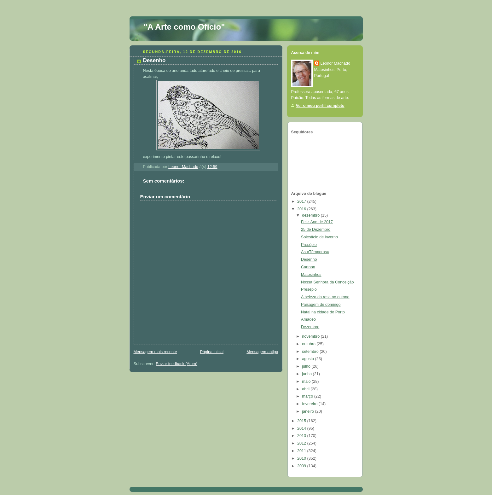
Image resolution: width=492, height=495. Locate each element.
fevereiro (310, 404)
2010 (302, 458)
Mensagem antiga (262, 352)
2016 (302, 209)
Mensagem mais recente (155, 352)
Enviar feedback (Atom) (176, 364)
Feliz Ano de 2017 (317, 222)
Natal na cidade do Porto (323, 312)
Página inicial (211, 352)
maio (307, 381)
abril (306, 389)
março (308, 396)
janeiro (308, 411)
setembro (311, 351)
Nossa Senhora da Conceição (327, 282)
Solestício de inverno (319, 237)
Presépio (309, 244)
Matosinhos (311, 274)
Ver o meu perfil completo (320, 105)
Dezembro (310, 327)
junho (307, 374)
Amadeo (308, 319)
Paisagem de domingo (320, 304)
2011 (302, 451)
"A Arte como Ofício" (184, 27)
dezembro (311, 215)
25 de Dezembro (315, 229)
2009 (302, 466)
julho (306, 366)
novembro (311, 336)
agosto (308, 359)
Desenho (309, 259)
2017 (302, 201)
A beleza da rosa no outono (325, 297)
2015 (302, 421)
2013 (302, 436)
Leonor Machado (335, 63)
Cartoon (308, 267)
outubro (309, 344)
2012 (302, 443)
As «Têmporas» (315, 252)
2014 (302, 428)
